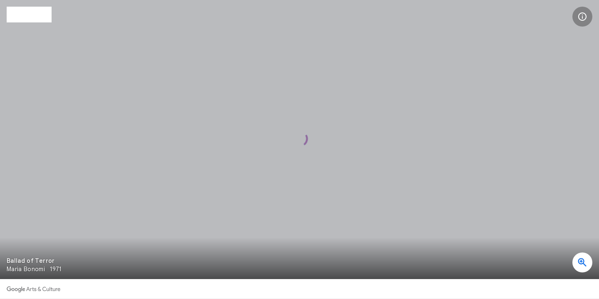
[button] (582, 17)
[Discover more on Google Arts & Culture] (33, 289)
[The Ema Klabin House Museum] (29, 14)
